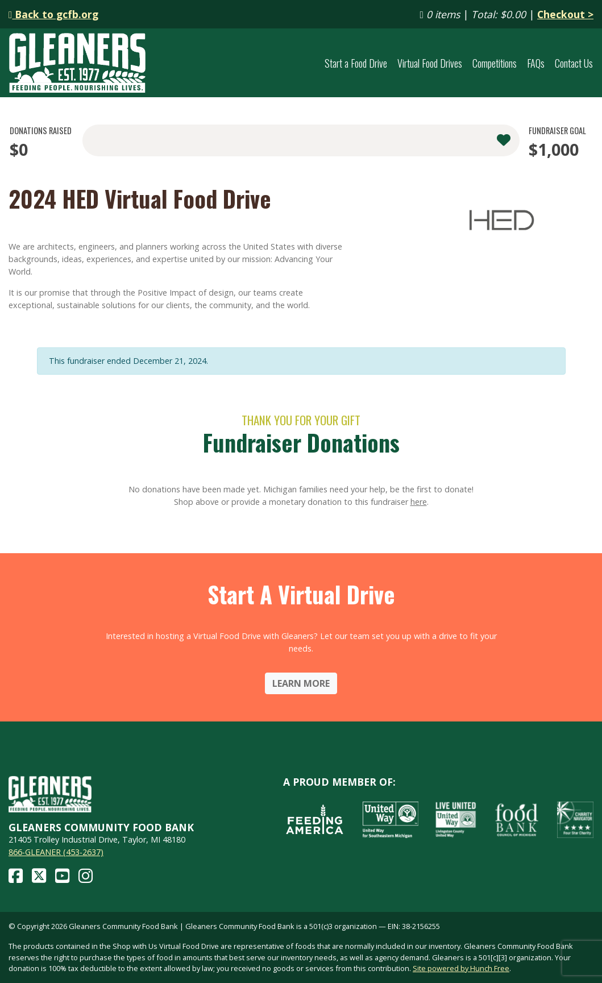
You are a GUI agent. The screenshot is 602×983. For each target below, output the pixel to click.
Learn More (301, 683)
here (418, 501)
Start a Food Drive (356, 62)
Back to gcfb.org (53, 14)
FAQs (536, 62)
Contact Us (574, 62)
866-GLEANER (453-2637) (56, 852)
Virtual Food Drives (429, 62)
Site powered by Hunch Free (461, 968)
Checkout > (565, 14)
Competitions (494, 62)
